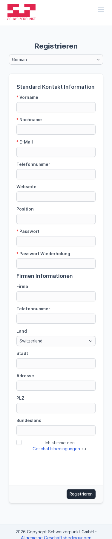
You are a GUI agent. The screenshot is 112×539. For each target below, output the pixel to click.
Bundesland (29, 420)
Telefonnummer (33, 164)
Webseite (26, 186)
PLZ (20, 398)
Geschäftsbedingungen (56, 448)
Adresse (25, 375)
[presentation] (61, 466)
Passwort (27, 231)
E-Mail (24, 141)
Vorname (27, 97)
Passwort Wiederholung (43, 253)
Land (21, 331)
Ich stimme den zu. (60, 445)
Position (25, 208)
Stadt (22, 353)
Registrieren (81, 494)
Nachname (29, 119)
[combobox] (56, 59)
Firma (22, 286)
